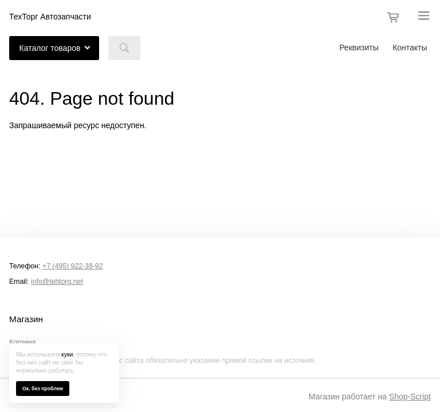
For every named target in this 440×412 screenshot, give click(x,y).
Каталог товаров (50, 48)
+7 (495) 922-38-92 (72, 266)
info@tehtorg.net (57, 282)
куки (67, 354)
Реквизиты (359, 47)
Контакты (409, 47)
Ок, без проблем (42, 388)
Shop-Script (410, 396)
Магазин (26, 319)
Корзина (22, 342)
